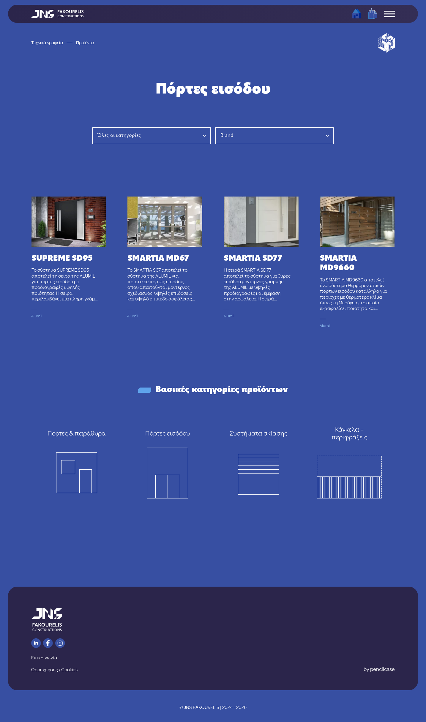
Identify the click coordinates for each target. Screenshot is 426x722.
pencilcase (382, 669)
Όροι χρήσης (44, 669)
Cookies (69, 669)
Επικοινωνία (44, 658)
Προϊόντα (85, 42)
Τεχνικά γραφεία (47, 42)
